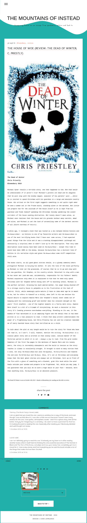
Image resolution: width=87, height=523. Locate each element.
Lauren (12, 438)
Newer (7, 461)
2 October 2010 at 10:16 (18, 452)
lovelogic (49, 519)
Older (80, 461)
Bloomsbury (21, 43)
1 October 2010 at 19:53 (18, 429)
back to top (43, 504)
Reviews (30, 43)
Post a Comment (6, 459)
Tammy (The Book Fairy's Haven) (22, 412)
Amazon (32, 225)
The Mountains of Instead (43, 18)
